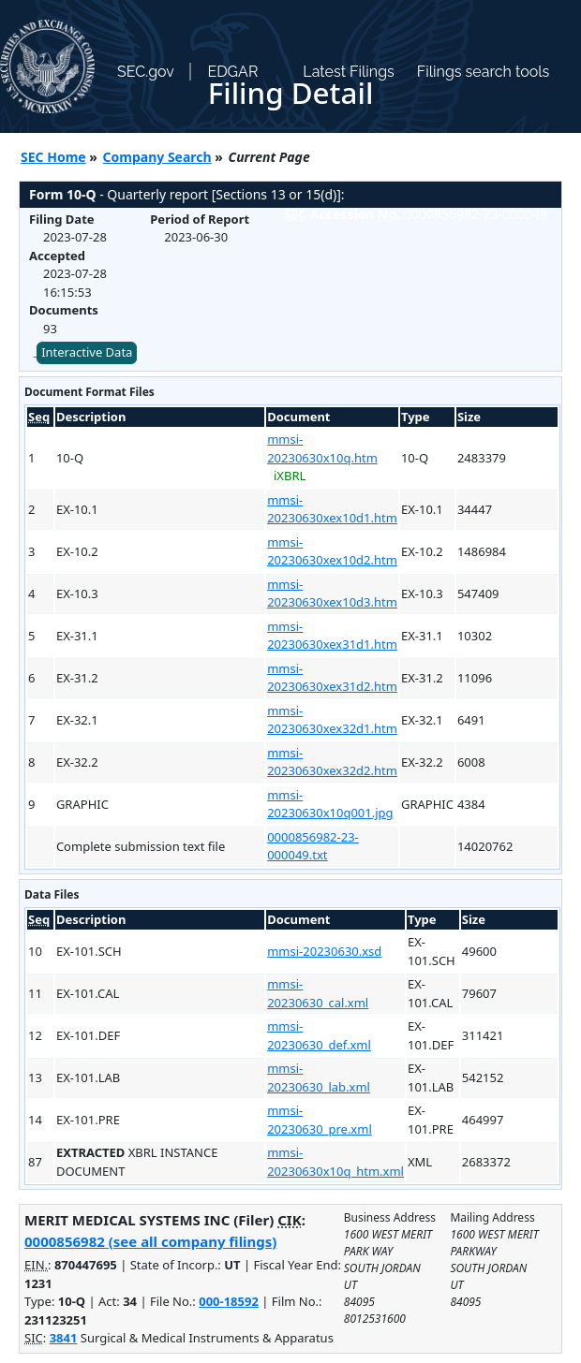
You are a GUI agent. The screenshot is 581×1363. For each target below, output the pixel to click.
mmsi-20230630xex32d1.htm (332, 720)
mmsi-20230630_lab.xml (318, 1077)
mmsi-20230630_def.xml (319, 1035)
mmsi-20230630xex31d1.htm (332, 635)
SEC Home (53, 157)
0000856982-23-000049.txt (313, 846)
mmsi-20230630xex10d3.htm (332, 593)
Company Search (157, 157)
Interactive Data (86, 352)
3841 (64, 1337)
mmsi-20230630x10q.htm (322, 448)
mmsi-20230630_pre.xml (319, 1119)
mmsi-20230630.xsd (324, 951)
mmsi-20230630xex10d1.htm (332, 509)
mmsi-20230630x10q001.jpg (330, 804)
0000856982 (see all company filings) (150, 1241)
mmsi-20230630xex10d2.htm (332, 551)
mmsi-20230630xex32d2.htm (332, 762)
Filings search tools (483, 72)
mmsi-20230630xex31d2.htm (332, 678)
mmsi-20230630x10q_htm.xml (335, 1162)
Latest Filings (348, 72)
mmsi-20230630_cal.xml (317, 993)
